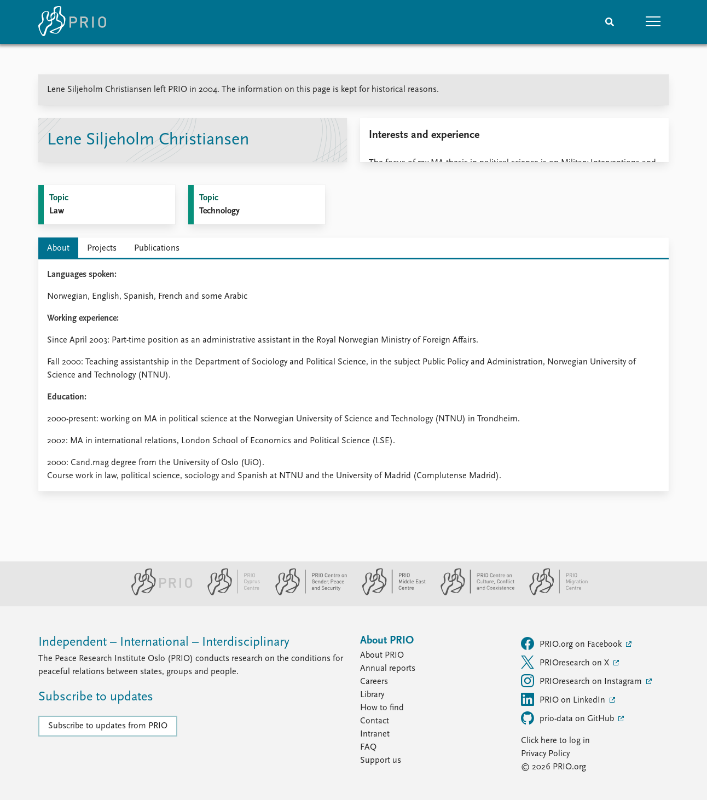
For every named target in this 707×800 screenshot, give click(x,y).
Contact (374, 721)
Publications (156, 248)
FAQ (368, 747)
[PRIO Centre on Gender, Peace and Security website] (306, 593)
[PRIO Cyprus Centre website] (229, 593)
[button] (653, 22)
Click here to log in (555, 741)
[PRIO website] (157, 593)
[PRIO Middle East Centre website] (389, 593)
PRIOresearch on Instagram (582, 680)
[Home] (72, 21)
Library (372, 695)
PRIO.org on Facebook (572, 643)
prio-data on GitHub (568, 717)
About (58, 248)
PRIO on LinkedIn (564, 699)
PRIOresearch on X (566, 662)
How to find (382, 708)
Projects (102, 248)
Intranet (375, 734)
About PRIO (382, 655)
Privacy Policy (545, 754)
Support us (380, 760)
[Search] (609, 22)
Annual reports (387, 668)
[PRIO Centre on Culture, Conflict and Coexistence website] (473, 593)
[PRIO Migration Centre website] (552, 593)
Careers (374, 681)
